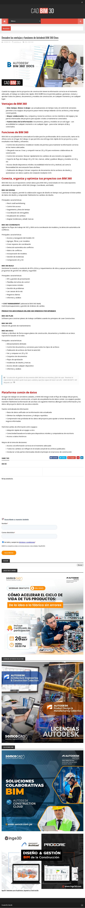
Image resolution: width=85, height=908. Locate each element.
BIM (26, 42)
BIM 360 (30, 42)
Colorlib (10, 905)
